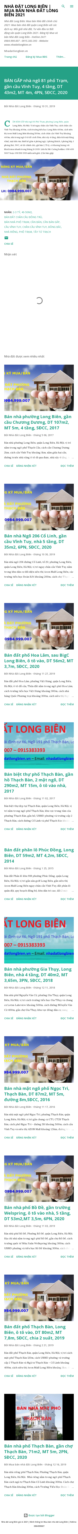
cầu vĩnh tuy (12, 227)
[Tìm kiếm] (63, 6)
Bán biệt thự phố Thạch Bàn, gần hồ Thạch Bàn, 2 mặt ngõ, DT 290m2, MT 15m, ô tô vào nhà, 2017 (38, 782)
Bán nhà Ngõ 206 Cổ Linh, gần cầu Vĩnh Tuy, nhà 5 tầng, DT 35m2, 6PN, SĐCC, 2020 (35, 541)
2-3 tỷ (16, 212)
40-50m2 (27, 212)
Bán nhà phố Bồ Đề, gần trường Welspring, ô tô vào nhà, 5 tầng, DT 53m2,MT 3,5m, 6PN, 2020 (37, 1212)
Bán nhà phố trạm (16, 222)
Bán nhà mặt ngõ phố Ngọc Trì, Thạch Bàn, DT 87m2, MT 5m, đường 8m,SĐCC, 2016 (36, 1093)
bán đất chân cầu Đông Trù (23, 217)
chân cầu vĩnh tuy (34, 227)
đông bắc (54, 227)
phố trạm (25, 231)
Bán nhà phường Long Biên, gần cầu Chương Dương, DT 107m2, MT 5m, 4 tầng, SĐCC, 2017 (38, 422)
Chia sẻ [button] (8, 243)
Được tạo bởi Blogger (39, 1515)
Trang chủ (10, 56)
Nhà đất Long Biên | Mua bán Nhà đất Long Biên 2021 (31, 10)
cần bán (36, 222)
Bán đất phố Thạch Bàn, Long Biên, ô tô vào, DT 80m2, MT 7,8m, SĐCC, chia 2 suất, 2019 (35, 1332)
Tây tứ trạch (42, 231)
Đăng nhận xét (26, 465)
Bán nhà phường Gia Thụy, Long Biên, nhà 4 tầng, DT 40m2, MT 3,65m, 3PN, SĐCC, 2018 (38, 974)
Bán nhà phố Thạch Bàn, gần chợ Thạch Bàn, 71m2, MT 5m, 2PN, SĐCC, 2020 (38, 1451)
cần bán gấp (51, 222)
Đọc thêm (67, 465)
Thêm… (60, 56)
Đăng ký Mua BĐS (36, 56)
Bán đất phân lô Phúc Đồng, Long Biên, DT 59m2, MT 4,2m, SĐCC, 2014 (39, 855)
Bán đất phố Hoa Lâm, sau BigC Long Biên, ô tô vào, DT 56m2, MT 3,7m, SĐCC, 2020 (38, 660)
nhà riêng (11, 231)
